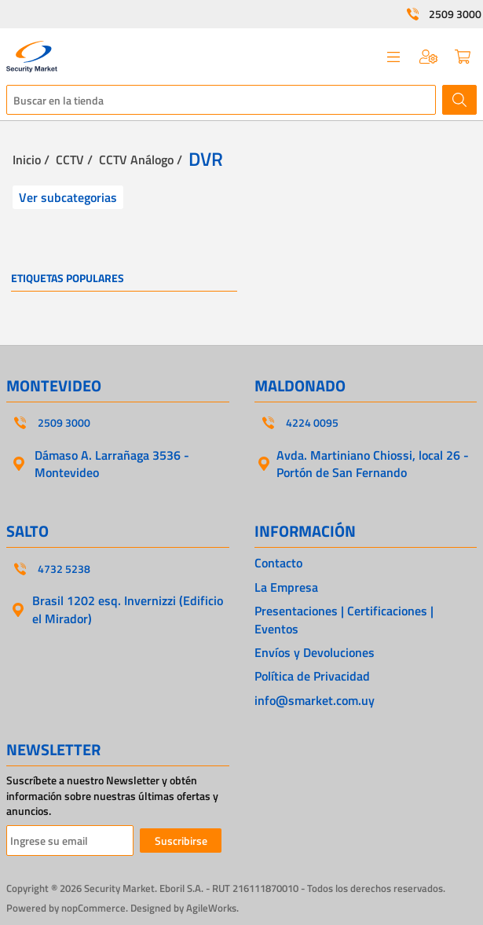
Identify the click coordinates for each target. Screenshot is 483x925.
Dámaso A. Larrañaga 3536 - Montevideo (112, 464)
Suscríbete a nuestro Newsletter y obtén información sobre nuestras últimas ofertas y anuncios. (112, 796)
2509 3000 (455, 14)
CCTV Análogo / (140, 159)
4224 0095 (312, 423)
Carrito (462, 56)
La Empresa (286, 587)
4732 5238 (64, 569)
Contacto (278, 562)
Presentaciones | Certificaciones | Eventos (344, 619)
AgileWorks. (212, 908)
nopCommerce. (94, 908)
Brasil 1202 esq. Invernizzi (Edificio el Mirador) (127, 609)
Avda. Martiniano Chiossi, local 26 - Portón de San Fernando (372, 464)
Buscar (459, 100)
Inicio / (31, 159)
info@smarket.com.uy (314, 700)
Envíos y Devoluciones (314, 652)
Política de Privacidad (312, 676)
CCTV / (74, 159)
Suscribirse (181, 840)
